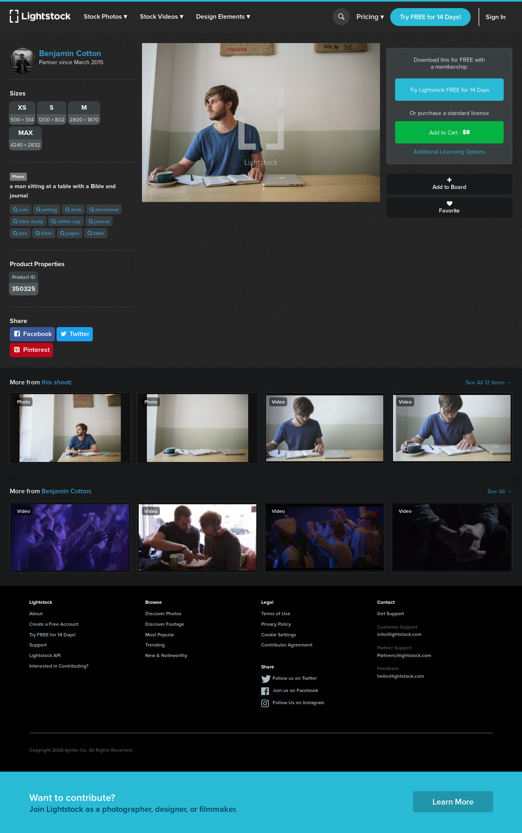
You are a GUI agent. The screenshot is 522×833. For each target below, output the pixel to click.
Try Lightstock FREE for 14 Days (449, 90)
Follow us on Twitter (295, 678)
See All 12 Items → (488, 382)
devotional (104, 209)
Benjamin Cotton (70, 53)
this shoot (55, 382)
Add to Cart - (449, 132)
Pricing (370, 17)
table (95, 233)
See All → (499, 491)
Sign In (496, 17)
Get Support (390, 613)
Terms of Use (275, 613)
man (20, 209)
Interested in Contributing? (59, 665)
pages (69, 233)
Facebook (32, 333)
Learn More (453, 801)
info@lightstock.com (399, 634)
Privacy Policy (276, 623)
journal (99, 221)
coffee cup (66, 221)
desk (73, 209)
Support (38, 644)
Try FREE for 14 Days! (430, 17)
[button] (105, 17)
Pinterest (31, 349)
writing (46, 209)
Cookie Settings (278, 634)
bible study (28, 221)
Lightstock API (45, 655)
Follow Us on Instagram (298, 702)
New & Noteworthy (166, 655)
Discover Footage (164, 623)
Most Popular (159, 634)
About (36, 613)
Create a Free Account (54, 623)
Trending (155, 644)
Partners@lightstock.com (404, 655)
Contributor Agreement (286, 644)
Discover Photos (163, 613)
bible (43, 233)
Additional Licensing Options (449, 152)
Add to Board (449, 184)
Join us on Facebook (295, 690)
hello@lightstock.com (400, 675)
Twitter (75, 333)
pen (20, 233)
